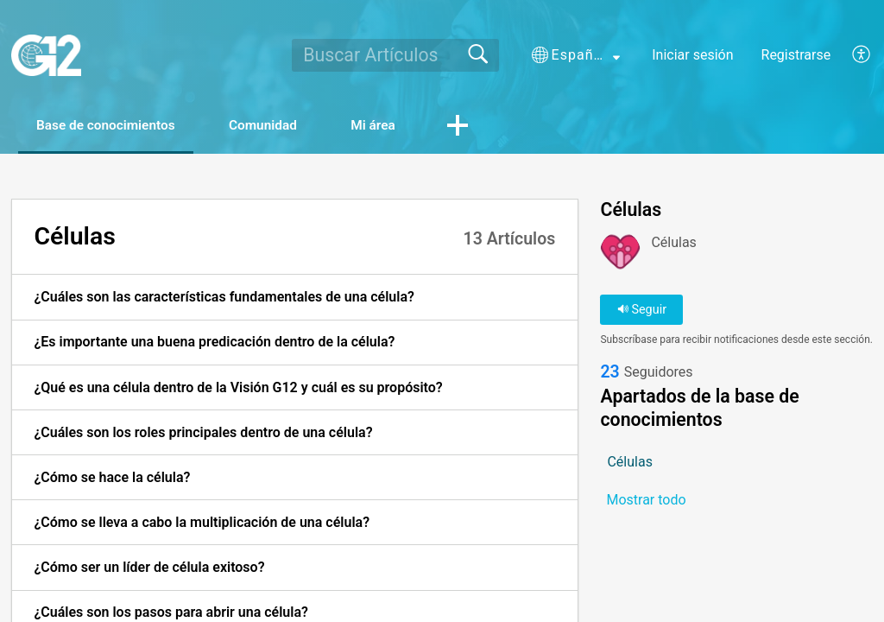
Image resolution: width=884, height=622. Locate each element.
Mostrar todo (645, 500)
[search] (395, 55)
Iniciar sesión (692, 55)
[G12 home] (46, 55)
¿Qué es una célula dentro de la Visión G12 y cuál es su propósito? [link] (238, 387)
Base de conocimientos (113, 125)
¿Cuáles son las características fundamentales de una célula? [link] (224, 297)
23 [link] (609, 374)
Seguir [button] (641, 310)
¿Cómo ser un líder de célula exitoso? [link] (149, 568)
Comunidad (281, 125)
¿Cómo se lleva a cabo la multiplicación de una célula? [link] (201, 523)
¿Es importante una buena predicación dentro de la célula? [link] (214, 342)
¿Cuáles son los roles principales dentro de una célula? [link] (203, 433)
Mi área (400, 125)
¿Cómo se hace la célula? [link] (112, 478)
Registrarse (796, 55)
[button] (575, 55)
